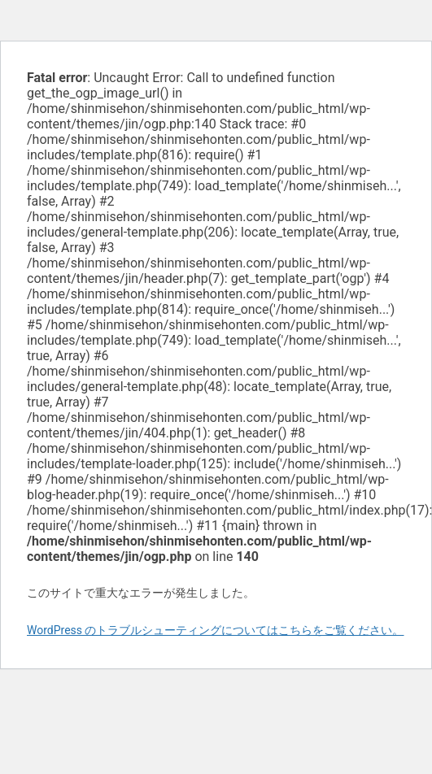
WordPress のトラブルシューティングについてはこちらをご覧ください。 (215, 630)
